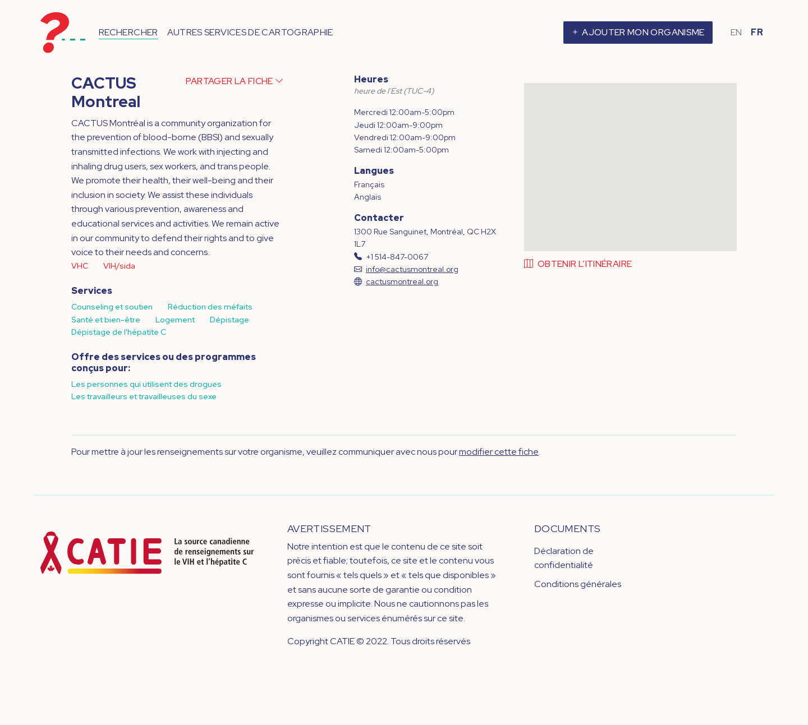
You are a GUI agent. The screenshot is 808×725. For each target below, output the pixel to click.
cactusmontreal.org (402, 281)
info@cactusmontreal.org (412, 269)
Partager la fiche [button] (235, 81)
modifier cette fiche (499, 452)
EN (736, 32)
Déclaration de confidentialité (564, 558)
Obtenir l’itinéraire (578, 264)
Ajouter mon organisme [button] (637, 32)
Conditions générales (577, 584)
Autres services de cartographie (250, 32)
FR (757, 32)
